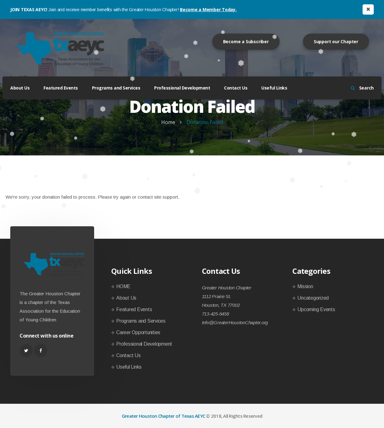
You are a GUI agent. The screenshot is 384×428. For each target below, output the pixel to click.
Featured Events (60, 88)
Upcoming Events (316, 309)
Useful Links (274, 88)
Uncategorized (313, 298)
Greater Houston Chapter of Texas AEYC (163, 416)
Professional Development (182, 88)
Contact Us (235, 88)
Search (362, 88)
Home (168, 122)
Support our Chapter (336, 41)
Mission (305, 286)
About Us (20, 88)
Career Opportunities (138, 332)
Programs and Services (116, 88)
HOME (123, 286)
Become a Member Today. (208, 9)
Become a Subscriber (246, 41)
